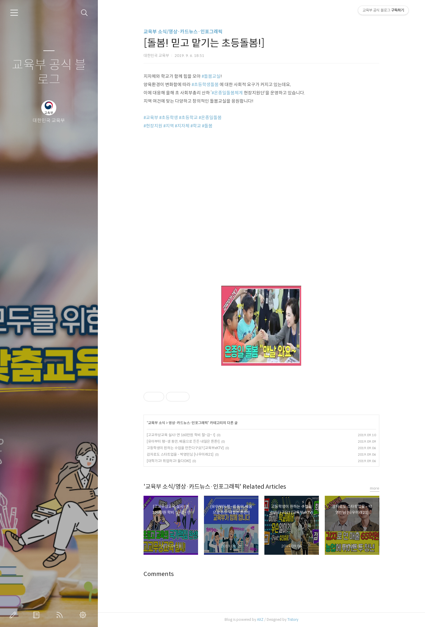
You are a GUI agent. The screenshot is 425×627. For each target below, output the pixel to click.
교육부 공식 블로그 (49, 72)
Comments (159, 574)
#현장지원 (153, 126)
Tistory (292, 619)
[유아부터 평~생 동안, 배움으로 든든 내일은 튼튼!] (183, 441)
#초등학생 (168, 117)
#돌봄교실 (211, 76)
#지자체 (182, 126)
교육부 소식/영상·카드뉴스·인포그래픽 (183, 32)
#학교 (195, 126)
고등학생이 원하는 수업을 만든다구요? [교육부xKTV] (185, 448)
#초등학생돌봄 (205, 84)
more (374, 488)
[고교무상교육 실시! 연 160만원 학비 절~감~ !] (181, 435)
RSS (61, 615)
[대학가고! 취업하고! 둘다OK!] (169, 461)
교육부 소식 (156, 423)
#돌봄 (207, 126)
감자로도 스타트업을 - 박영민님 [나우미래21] (180, 454)
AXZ (260, 619)
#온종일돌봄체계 (227, 93)
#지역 (168, 126)
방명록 (37, 615)
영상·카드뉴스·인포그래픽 (188, 423)
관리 (84, 615)
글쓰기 (14, 615)
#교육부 (151, 117)
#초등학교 (188, 117)
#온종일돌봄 (210, 117)
